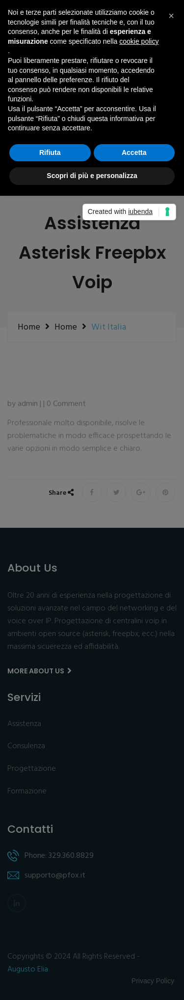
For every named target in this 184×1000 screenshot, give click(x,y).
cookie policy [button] (138, 41)
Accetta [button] (134, 152)
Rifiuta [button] (50, 152)
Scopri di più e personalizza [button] (92, 176)
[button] (171, 16)
